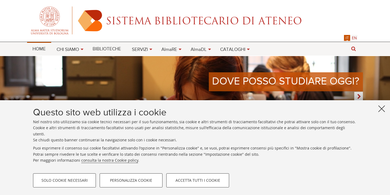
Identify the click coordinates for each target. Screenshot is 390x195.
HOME (39, 49)
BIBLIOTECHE (107, 49)
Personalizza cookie (131, 180)
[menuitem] (39, 49)
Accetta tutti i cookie (198, 180)
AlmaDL (199, 49)
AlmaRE (169, 49)
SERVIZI (140, 49)
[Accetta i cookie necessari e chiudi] (381, 108)
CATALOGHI (232, 49)
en (354, 37)
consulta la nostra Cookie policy (109, 160)
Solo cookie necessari (64, 180)
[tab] (347, 38)
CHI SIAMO (68, 49)
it (347, 37)
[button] (353, 49)
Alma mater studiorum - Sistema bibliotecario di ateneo (195, 20)
